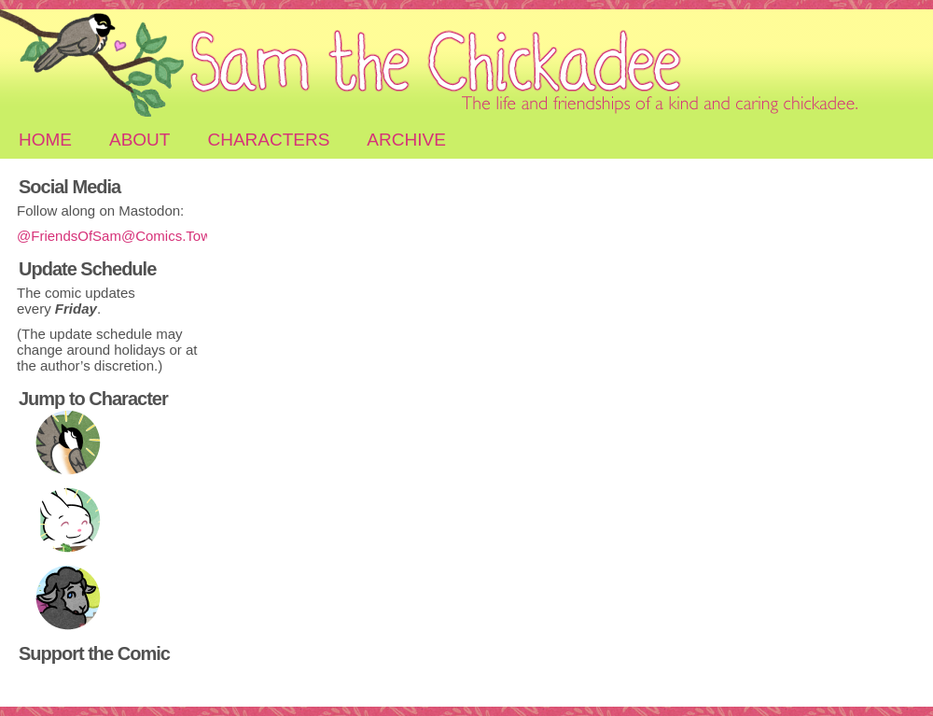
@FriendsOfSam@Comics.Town (117, 236)
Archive (406, 139)
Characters (268, 139)
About (139, 139)
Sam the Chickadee (466, 65)
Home (45, 139)
